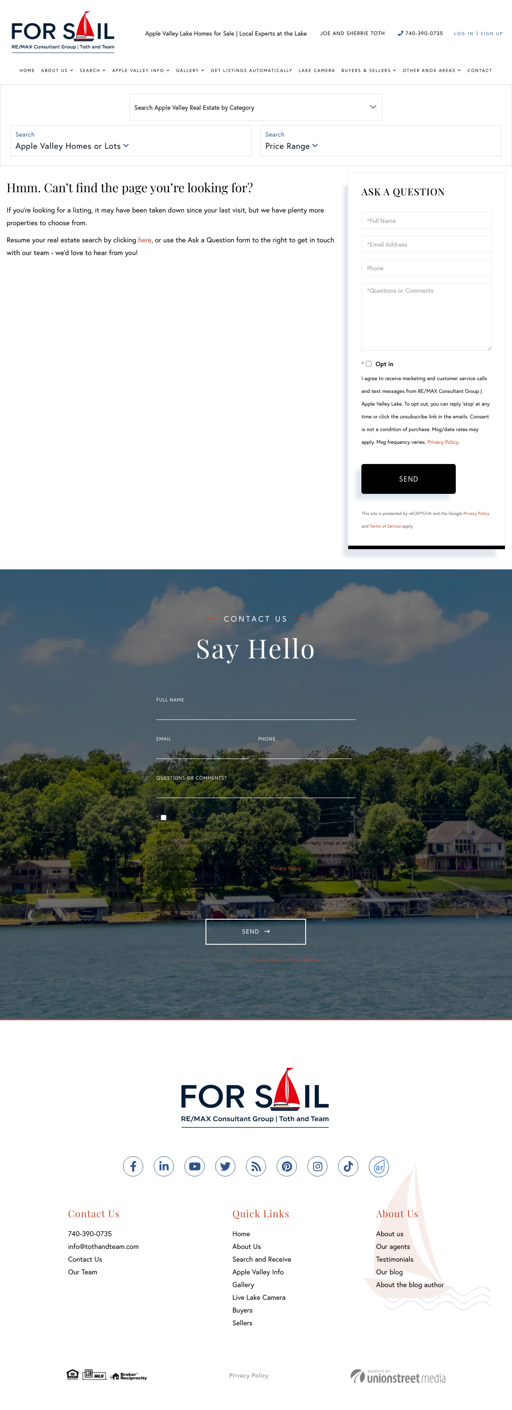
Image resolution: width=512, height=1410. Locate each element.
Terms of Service (385, 528)
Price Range (288, 146)
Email (163, 741)
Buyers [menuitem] (242, 1315)
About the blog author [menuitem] (410, 1289)
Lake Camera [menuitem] (317, 70)
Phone (266, 741)
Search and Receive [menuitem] (261, 1264)
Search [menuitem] (90, 70)
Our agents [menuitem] (393, 1251)
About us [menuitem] (390, 1238)
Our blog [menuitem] (389, 1276)
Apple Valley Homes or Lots (69, 146)
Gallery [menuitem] (187, 70)
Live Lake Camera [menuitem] (258, 1302)
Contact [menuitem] (480, 70)
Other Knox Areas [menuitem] (429, 70)
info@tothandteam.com (103, 1251)
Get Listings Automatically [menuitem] (252, 70)
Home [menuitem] (27, 70)
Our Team (82, 1276)
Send (408, 480)
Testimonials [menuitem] (394, 1264)
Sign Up (491, 33)
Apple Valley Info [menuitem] (138, 70)
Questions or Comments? (191, 780)
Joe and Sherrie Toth (352, 33)
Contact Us (85, 1264)
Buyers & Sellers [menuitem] (366, 70)
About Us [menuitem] (54, 70)
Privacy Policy (443, 444)
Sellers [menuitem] (242, 1327)
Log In (464, 33)
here (144, 241)
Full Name (170, 702)
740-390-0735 (420, 33)
